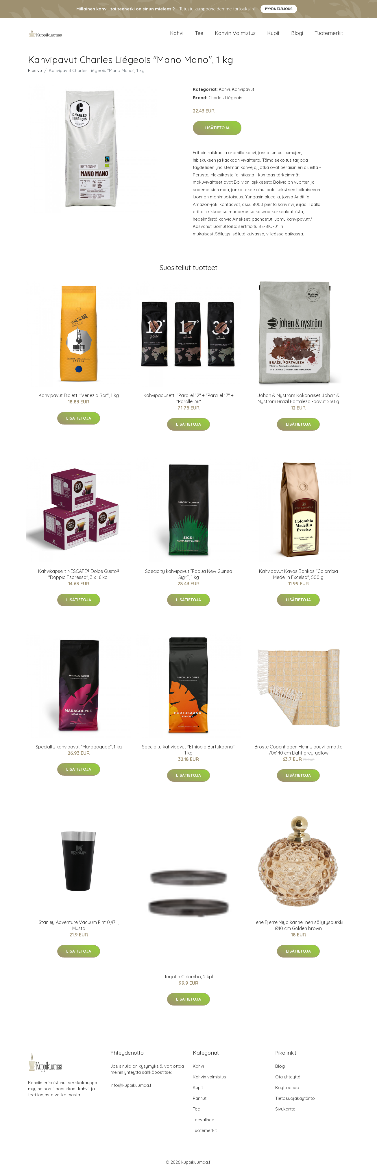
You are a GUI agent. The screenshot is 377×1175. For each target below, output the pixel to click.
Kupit (273, 34)
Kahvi (176, 34)
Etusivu (35, 73)
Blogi (297, 34)
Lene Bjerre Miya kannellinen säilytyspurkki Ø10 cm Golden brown (298, 928)
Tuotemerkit (329, 34)
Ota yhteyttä (287, 1079)
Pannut (199, 1101)
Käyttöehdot (288, 1090)
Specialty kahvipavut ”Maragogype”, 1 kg (79, 749)
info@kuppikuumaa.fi (131, 1088)
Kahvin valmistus (235, 34)
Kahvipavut (243, 92)
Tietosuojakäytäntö (295, 1101)
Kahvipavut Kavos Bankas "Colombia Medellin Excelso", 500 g (298, 577)
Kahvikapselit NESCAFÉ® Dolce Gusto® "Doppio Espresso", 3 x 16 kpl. (78, 577)
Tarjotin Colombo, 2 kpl (188, 979)
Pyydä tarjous (279, 9)
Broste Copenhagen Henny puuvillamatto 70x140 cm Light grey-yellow (298, 753)
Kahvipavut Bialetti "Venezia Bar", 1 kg (79, 398)
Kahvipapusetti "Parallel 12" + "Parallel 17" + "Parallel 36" (188, 401)
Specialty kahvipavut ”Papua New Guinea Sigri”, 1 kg (188, 577)
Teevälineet (204, 1122)
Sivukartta (285, 1112)
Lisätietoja (217, 131)
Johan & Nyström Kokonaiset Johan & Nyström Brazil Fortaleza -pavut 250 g (298, 401)
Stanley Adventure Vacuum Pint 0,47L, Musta (79, 928)
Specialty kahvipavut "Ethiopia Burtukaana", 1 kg (188, 753)
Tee (199, 34)
